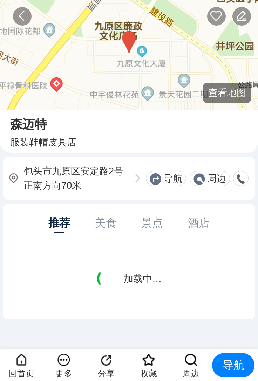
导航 (172, 178)
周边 (216, 178)
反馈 (241, 16)
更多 (63, 373)
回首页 (21, 373)
